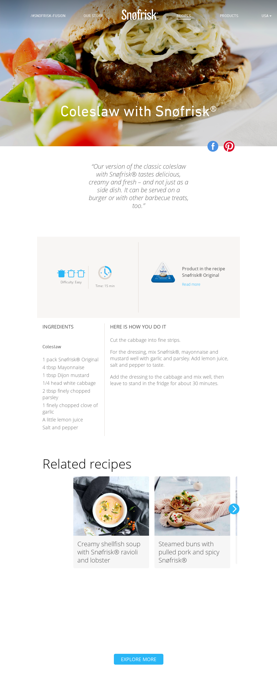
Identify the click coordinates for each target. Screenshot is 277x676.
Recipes (184, 16)
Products (229, 16)
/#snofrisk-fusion (48, 16)
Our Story (93, 16)
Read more (191, 284)
